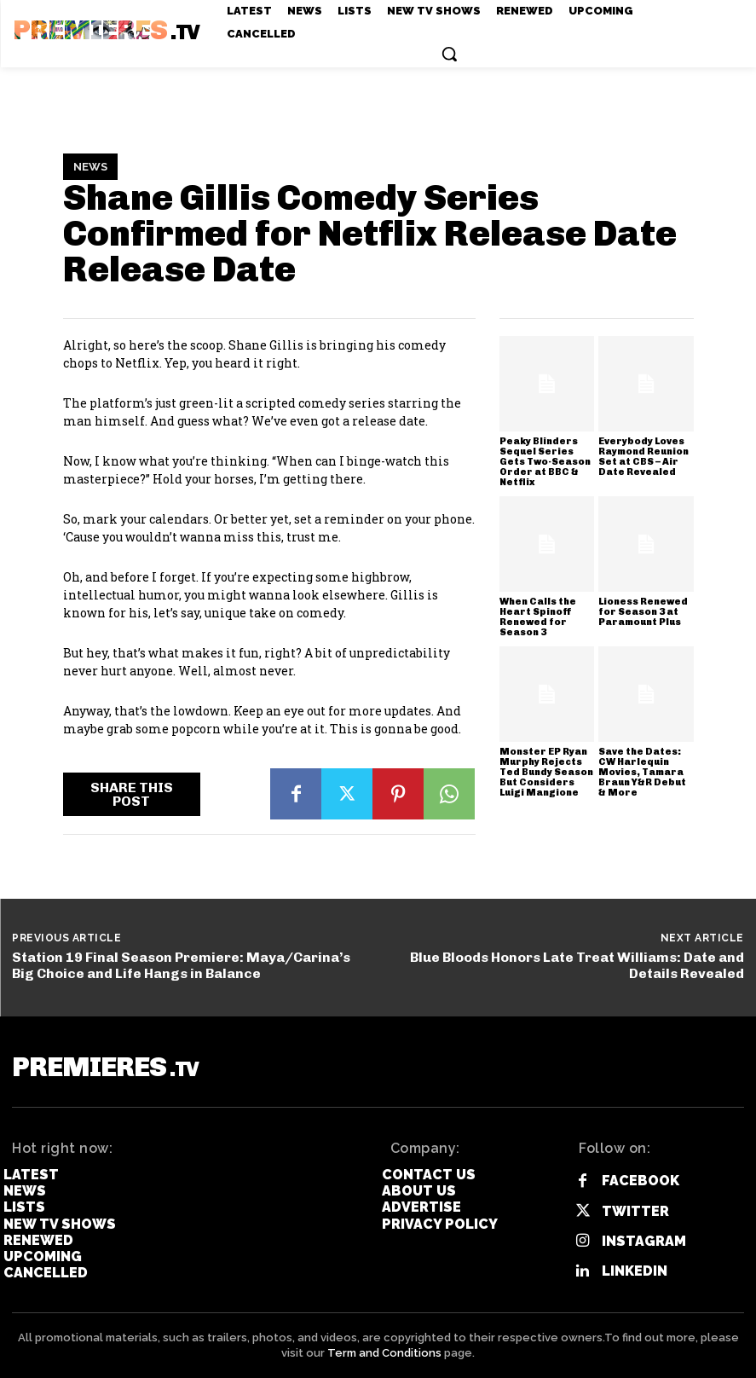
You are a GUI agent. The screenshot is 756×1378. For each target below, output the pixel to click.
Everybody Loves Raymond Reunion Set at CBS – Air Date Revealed (643, 457)
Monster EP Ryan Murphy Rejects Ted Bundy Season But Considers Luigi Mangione (546, 772)
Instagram (644, 1241)
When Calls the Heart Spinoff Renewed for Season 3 (537, 617)
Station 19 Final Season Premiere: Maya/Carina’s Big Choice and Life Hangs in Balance (181, 965)
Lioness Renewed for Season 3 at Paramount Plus (643, 612)
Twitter (635, 1211)
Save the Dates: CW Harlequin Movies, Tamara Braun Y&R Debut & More (642, 772)
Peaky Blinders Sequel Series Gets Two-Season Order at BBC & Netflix (545, 462)
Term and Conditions (384, 1352)
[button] (449, 53)
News (90, 167)
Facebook (640, 1180)
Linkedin (634, 1271)
